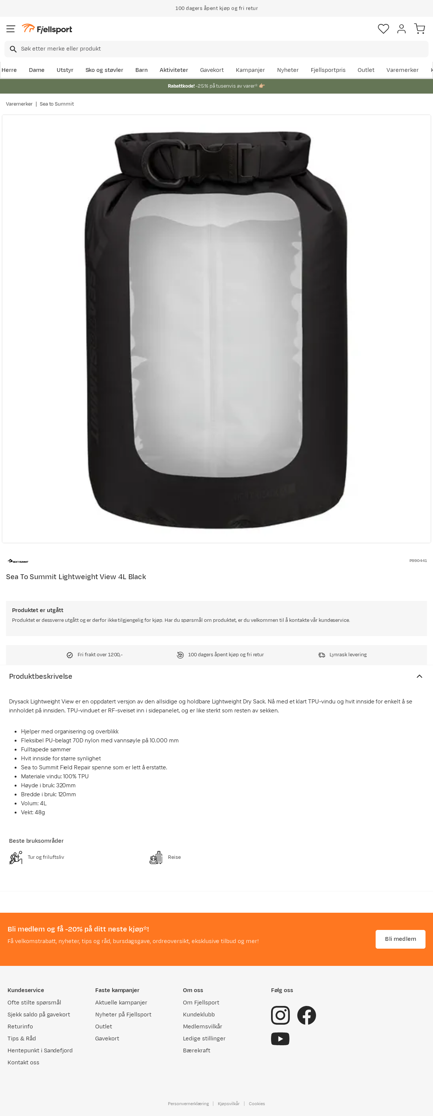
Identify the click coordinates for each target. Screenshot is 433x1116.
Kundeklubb (199, 1015)
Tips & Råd (21, 1039)
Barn (141, 70)
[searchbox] (224, 49)
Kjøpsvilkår (229, 1104)
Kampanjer (250, 70)
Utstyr (65, 70)
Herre (9, 70)
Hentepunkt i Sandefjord (40, 1051)
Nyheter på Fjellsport (123, 1015)
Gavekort (212, 70)
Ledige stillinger (204, 1039)
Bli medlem (400, 939)
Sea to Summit (57, 104)
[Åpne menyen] (11, 29)
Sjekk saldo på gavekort (38, 1015)
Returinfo (20, 1027)
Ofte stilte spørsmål (34, 1003)
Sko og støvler (104, 70)
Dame (37, 70)
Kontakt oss (23, 1063)
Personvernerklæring (188, 1104)
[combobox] (216, 49)
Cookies (257, 1104)
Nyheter (288, 70)
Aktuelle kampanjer (121, 1003)
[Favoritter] (384, 29)
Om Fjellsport (201, 1003)
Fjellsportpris (328, 70)
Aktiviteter (174, 70)
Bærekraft (196, 1051)
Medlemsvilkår (202, 1027)
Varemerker (403, 70)
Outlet (366, 70)
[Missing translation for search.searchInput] (12, 49)
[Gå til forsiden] (47, 29)
